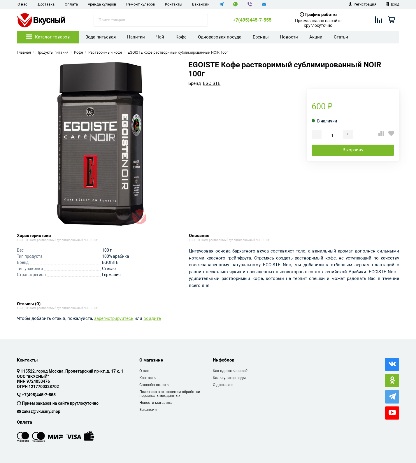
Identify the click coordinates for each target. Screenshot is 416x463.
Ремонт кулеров (140, 4)
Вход (392, 4)
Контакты (173, 4)
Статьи (341, 37)
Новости (289, 37)
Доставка (46, 4)
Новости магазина (155, 402)
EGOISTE (211, 83)
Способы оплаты (154, 385)
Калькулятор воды (229, 378)
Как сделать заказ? (230, 371)
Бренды (261, 37)
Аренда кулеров (102, 4)
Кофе (181, 37)
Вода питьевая (100, 37)
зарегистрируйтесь (113, 318)
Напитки (136, 37)
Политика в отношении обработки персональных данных (169, 394)
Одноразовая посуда (219, 37)
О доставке (223, 385)
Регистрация (362, 4)
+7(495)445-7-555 (252, 20)
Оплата (71, 4)
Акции (315, 37)
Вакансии (201, 4)
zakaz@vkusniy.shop (41, 412)
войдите (152, 318)
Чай (160, 37)
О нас (22, 4)
